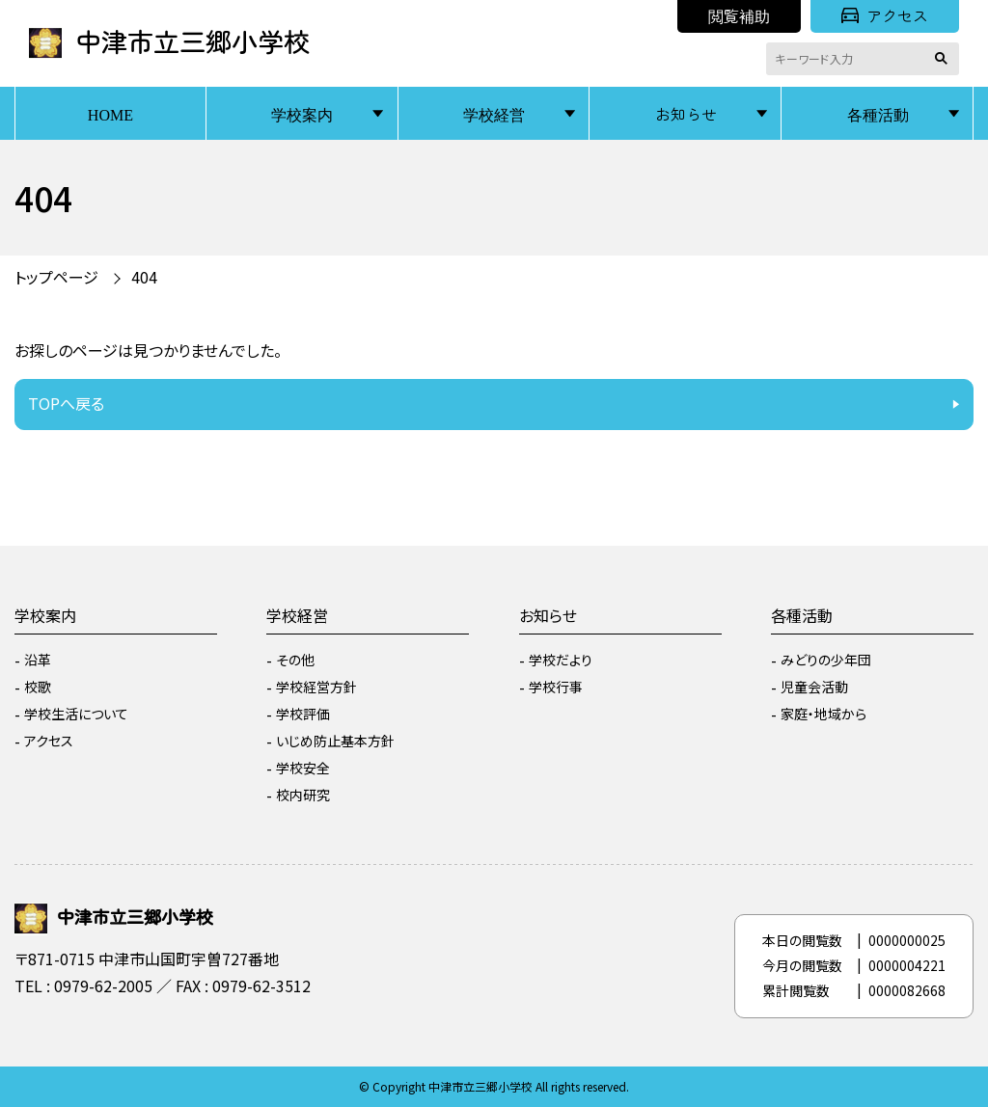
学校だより (560, 659)
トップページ (56, 276)
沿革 (37, 659)
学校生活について (76, 713)
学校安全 (303, 767)
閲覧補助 (739, 15)
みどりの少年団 (826, 659)
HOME (110, 113)
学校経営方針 (316, 686)
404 (144, 276)
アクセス (884, 15)
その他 (295, 659)
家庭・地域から (823, 713)
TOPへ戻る (66, 403)
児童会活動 (814, 686)
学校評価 (303, 713)
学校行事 (556, 686)
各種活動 (878, 113)
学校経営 (494, 113)
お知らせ (686, 113)
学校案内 (302, 113)
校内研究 (303, 794)
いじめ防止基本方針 (335, 740)
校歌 (37, 686)
